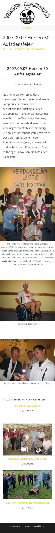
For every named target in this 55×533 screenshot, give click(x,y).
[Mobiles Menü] (27, 28)
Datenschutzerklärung (35, 526)
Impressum (15, 526)
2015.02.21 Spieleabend (27, 406)
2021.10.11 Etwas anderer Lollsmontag (27, 502)
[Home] (4, 48)
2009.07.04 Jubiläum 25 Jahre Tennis (27, 459)
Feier (38, 84)
